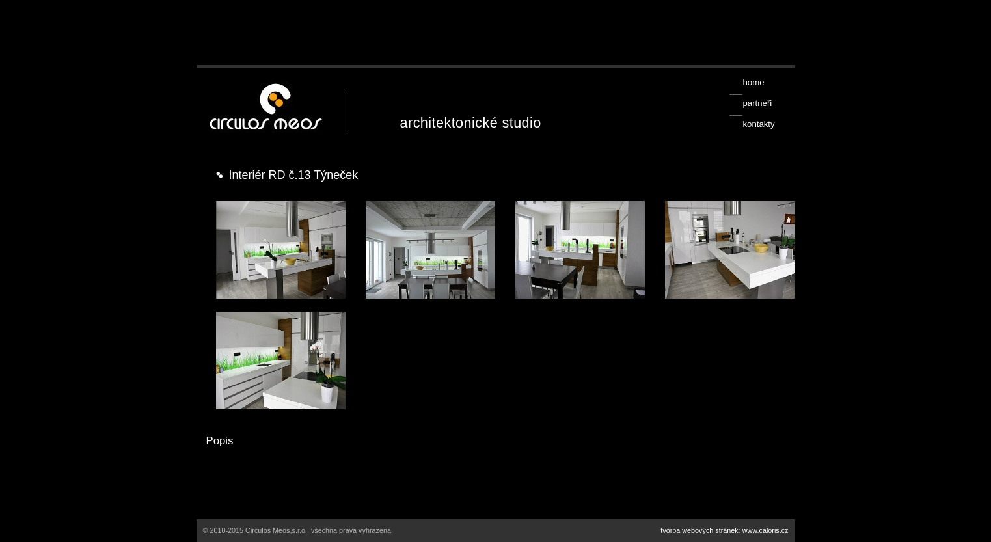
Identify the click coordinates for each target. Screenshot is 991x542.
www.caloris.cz (765, 530)
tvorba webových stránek (699, 530)
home (753, 82)
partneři (757, 103)
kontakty (758, 124)
